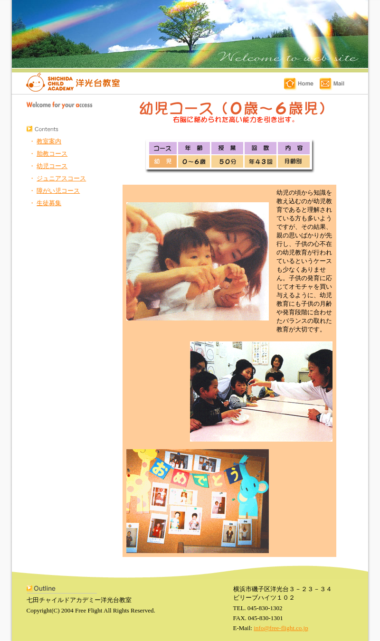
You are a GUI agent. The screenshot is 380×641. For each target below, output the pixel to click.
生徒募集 (49, 203)
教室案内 (49, 141)
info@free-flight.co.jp (281, 628)
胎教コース (52, 153)
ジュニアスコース (61, 178)
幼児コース (52, 166)
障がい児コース (58, 190)
